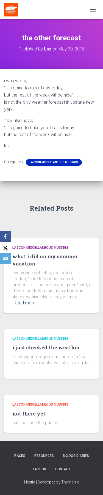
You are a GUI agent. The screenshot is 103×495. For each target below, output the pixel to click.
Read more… (26, 303)
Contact (62, 469)
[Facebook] (5, 236)
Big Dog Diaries (76, 456)
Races (19, 456)
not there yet (28, 413)
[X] (5, 247)
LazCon (39, 469)
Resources (44, 456)
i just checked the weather (46, 347)
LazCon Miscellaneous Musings (54, 162)
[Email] (5, 258)
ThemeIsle (70, 482)
